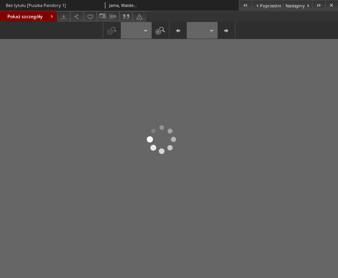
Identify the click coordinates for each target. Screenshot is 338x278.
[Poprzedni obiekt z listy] (267, 5)
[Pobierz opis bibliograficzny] (112, 16)
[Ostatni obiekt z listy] (319, 5)
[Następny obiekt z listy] (298, 5)
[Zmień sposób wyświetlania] (101, 16)
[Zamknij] (331, 5)
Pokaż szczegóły (31, 16)
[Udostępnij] (76, 16)
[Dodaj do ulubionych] (90, 16)
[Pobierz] (63, 16)
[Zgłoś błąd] (139, 16)
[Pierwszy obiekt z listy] (245, 5)
